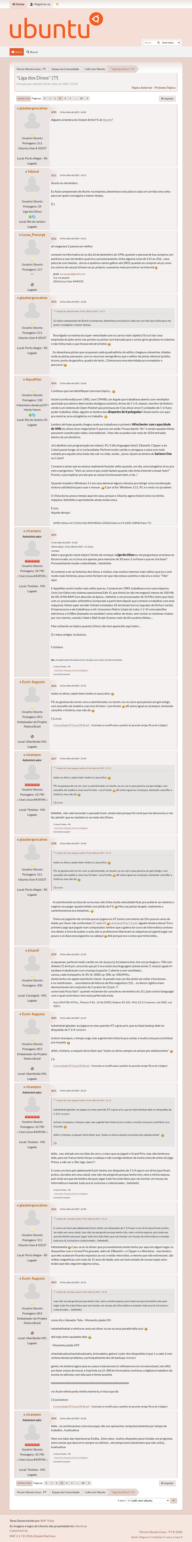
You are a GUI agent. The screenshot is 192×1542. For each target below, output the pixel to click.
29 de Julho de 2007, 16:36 (73, 1418)
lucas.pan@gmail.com (72, 273)
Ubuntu (79, 1526)
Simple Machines (45, 1536)
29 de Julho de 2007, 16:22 (73, 1090)
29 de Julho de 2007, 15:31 (73, 685)
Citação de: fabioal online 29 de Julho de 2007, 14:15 (80, 311)
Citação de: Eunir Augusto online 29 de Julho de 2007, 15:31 (83, 768)
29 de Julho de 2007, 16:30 (73, 1209)
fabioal (33, 171)
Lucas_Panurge (33, 234)
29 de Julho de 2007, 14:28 (73, 302)
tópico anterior (141, 87)
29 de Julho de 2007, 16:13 (73, 1018)
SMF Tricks (47, 1520)
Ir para (121, 1500)
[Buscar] (158, 42)
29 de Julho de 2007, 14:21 (73, 238)
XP (104, 923)
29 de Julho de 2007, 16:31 (73, 1282)
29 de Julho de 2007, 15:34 (73, 758)
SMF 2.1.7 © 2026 (21, 1536)
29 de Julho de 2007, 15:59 (73, 954)
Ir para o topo (24, 1483)
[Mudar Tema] (57, 4)
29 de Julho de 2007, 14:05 (73, 112)
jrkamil (33, 950)
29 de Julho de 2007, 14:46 (73, 383)
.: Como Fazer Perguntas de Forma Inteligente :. (71, 670)
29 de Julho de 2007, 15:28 (64, 542)
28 (81, 98)
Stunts (107, 119)
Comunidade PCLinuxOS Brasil (71, 725)
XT (94, 923)
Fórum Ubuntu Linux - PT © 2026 (161, 1532)
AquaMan (33, 379)
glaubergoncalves (33, 108)
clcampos (33, 531)
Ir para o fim (23, 98)
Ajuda (134, 1537)
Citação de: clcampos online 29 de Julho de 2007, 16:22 (81, 1218)
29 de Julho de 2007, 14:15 (73, 175)
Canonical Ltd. (19, 1530)
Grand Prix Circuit (125, 923)
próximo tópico (165, 87)
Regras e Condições (151, 1537)
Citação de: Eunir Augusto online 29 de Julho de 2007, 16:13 (83, 1100)
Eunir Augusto (33, 682)
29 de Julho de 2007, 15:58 (73, 843)
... (75, 98)
